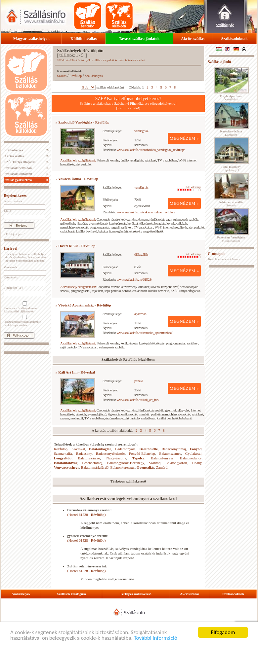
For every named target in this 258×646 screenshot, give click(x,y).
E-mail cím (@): (13, 287)
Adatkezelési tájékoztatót (19, 311)
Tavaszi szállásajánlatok (139, 38)
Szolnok (231, 203)
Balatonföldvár (65, 463)
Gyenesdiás (145, 467)
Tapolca (138, 458)
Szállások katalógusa (71, 594)
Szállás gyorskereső (18, 180)
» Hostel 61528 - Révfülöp (75, 246)
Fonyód (195, 449)
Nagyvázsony (116, 458)
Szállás (61, 76)
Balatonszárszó (89, 458)
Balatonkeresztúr (122, 467)
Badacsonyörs (125, 449)
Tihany (196, 463)
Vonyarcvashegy (66, 467)
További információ (155, 638)
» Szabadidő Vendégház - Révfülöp (82, 122)
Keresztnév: (11, 277)
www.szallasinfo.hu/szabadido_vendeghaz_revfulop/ (151, 150)
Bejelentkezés (15, 195)
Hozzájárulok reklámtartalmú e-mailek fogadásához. (24, 321)
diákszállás (141, 254)
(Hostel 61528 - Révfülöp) (86, 515)
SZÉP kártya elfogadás (19, 162)
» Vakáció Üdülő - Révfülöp (77, 179)
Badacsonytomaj (174, 449)
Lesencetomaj (92, 463)
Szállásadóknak (234, 38)
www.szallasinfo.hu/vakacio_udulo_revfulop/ (146, 212)
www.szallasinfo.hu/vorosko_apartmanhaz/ (144, 333)
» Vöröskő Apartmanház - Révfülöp (83, 305)
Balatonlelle (148, 449)
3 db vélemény (189, 188)
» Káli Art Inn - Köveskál (75, 372)
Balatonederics (190, 458)
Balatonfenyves (162, 458)
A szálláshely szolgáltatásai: (78, 160)
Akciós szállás (192, 38)
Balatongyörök (176, 463)
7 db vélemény (189, 255)
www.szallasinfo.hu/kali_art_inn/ (138, 400)
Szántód (154, 463)
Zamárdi (162, 467)
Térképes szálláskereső (135, 594)
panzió (138, 381)
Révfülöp (75, 76)
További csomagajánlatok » (224, 259)
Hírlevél (10, 248)
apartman (140, 314)
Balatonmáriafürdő (94, 467)
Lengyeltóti (62, 458)
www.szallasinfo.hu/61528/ (134, 279)
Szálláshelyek (13, 150)
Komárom (231, 133)
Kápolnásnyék (231, 168)
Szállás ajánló (219, 61)
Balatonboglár (100, 449)
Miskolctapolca (231, 239)
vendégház (141, 131)
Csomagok (217, 253)
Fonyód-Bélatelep (142, 453)
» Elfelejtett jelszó (14, 234)
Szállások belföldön (18, 168)
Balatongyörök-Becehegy (125, 463)
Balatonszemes (170, 453)
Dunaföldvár (231, 97)
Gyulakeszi (193, 453)
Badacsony (84, 453)
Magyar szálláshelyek (31, 38)
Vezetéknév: (11, 267)
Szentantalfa (63, 453)
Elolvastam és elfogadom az (24, 307)
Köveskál (78, 449)
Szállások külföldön (18, 174)
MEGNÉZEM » (184, 138)
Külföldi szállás (83, 38)
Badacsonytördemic (110, 453)
